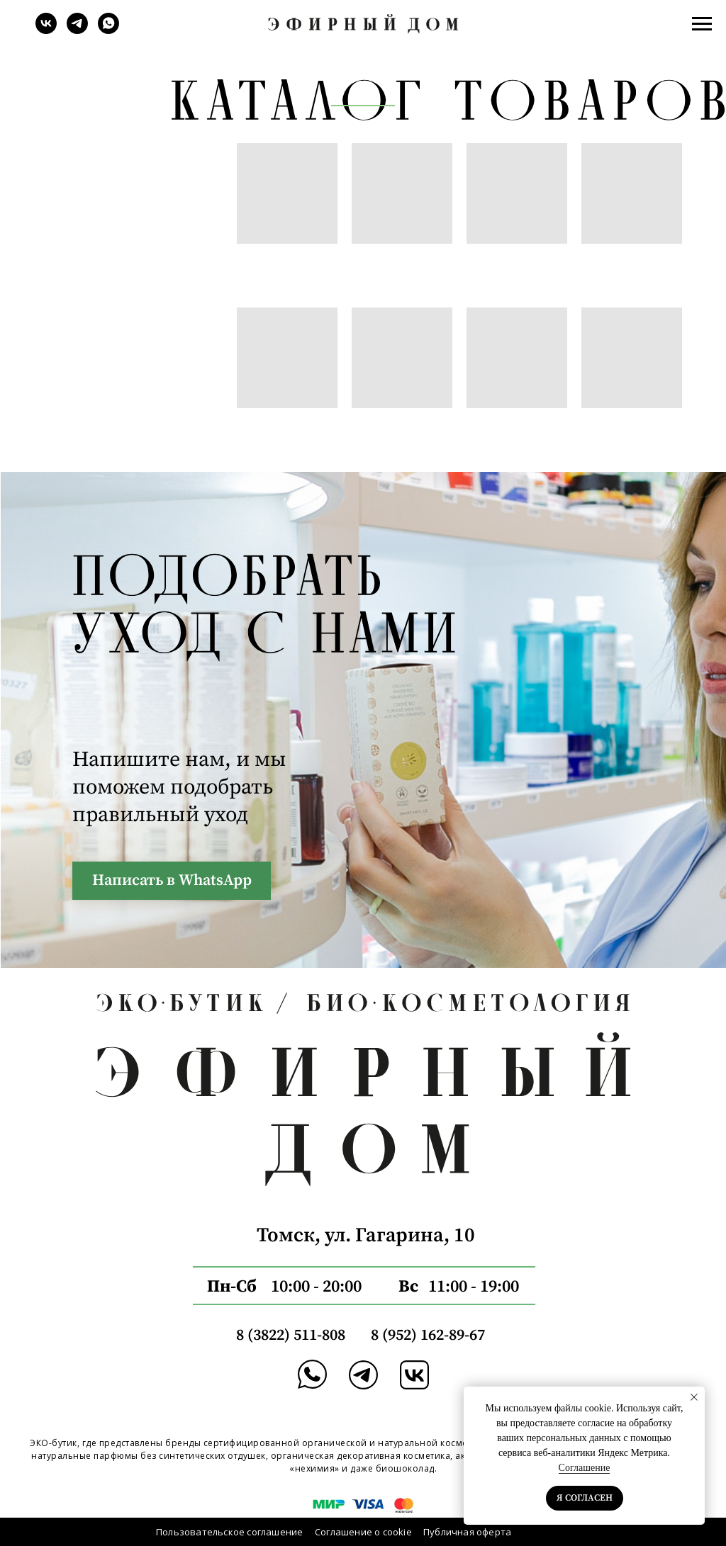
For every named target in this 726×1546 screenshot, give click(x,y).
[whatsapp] (108, 30)
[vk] (46, 30)
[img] (363, 1374)
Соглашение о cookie (363, 1531)
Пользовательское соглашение (229, 1531)
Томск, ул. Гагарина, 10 (366, 1235)
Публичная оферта (467, 1531)
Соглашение (584, 1467)
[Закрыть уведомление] (694, 1397)
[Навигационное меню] (702, 24)
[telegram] (77, 30)
